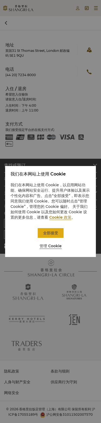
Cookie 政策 (60, 217)
